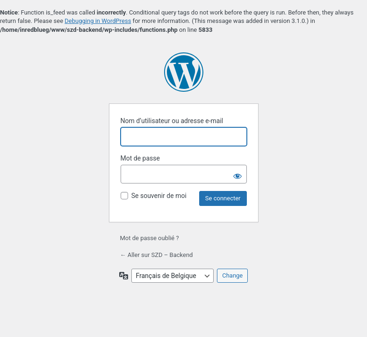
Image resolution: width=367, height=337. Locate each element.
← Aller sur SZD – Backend (156, 254)
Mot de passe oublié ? (149, 238)
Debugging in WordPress (98, 20)
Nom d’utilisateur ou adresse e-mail (172, 121)
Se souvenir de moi (159, 195)
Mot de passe (140, 158)
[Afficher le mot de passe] (237, 174)
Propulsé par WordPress (183, 72)
